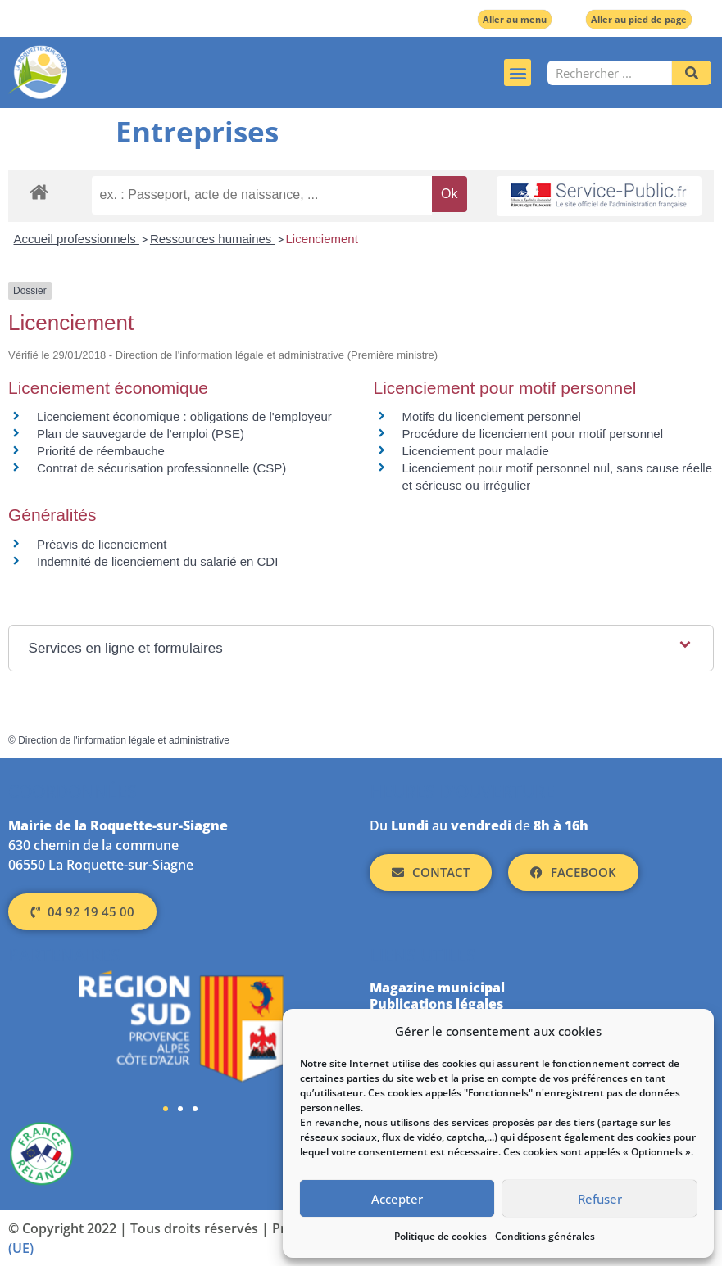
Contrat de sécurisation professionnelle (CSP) (161, 468)
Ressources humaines (212, 239)
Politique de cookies (440, 1236)
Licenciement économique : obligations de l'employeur (184, 416)
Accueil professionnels (76, 239)
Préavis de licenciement (101, 544)
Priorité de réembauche (101, 451)
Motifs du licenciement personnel (491, 416)
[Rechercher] (691, 73)
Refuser (600, 1199)
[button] (517, 72)
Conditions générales (545, 1236)
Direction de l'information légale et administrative (123, 740)
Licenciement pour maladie (475, 451)
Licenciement (322, 239)
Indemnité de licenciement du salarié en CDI (157, 561)
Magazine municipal (437, 987)
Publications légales (436, 1004)
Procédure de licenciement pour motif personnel (533, 434)
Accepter (397, 1199)
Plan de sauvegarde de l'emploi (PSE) (140, 434)
